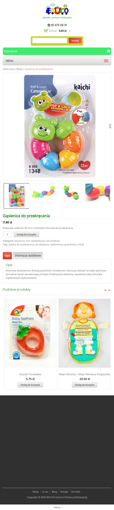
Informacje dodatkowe (28, 255)
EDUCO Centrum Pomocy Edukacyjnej (67, 497)
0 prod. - (58, 30)
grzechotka (70, 244)
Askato (12, 244)
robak (81, 244)
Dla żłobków (53, 240)
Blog (54, 491)
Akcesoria (19, 240)
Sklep (19, 68)
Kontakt (75, 491)
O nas (45, 491)
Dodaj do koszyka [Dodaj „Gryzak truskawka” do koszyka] (30, 384)
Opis (7, 255)
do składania (42, 244)
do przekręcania (25, 244)
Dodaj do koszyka (26, 234)
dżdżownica (56, 244)
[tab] (7, 255)
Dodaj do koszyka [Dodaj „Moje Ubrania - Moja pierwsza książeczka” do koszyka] (84, 384)
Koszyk (64, 491)
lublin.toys (8, 68)
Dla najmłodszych (35, 240)
